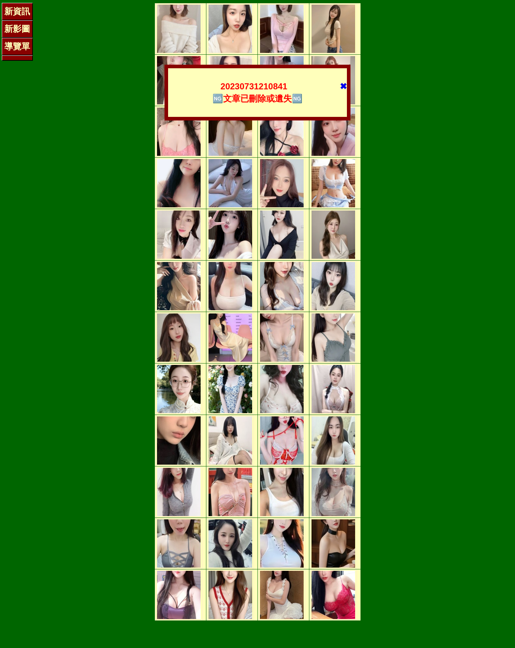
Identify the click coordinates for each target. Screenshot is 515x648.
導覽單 (17, 46)
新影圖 (17, 29)
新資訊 (17, 11)
